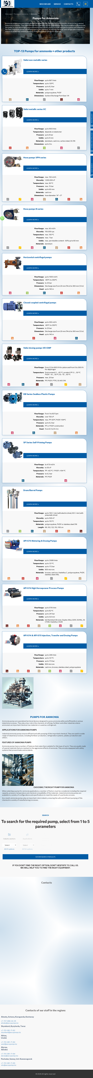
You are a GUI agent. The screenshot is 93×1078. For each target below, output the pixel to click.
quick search (91, 153)
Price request (91, 8)
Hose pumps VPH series (34, 157)
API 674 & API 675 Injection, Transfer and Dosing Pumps (50, 635)
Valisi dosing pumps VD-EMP (37, 348)
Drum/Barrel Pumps (32, 490)
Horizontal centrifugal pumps (37, 257)
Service (57, 4)
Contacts (68, 4)
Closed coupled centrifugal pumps (39, 302)
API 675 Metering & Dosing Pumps (40, 540)
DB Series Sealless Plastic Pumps (39, 394)
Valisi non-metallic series (35, 60)
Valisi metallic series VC (34, 109)
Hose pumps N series (33, 209)
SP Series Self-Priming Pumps (37, 442)
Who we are (45, 4)
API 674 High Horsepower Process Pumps (43, 588)
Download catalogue (91, 95)
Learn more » (32, 71)
